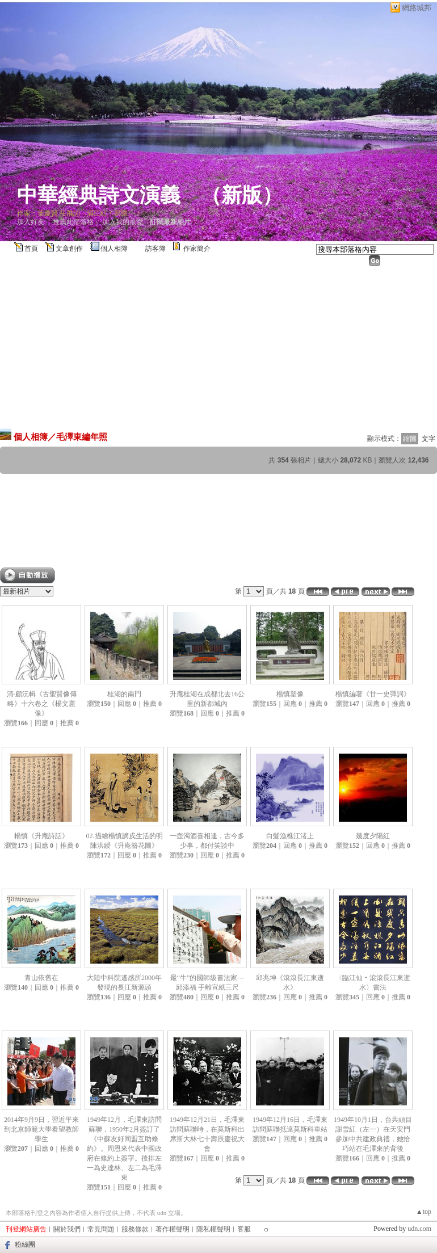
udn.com (419, 1229)
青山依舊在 (41, 978)
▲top (423, 1212)
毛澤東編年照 (81, 437)
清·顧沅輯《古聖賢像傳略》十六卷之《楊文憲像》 (42, 703)
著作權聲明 (173, 1229)
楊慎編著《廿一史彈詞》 (372, 694)
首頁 (31, 249)
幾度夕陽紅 (373, 836)
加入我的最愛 (122, 222)
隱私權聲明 (213, 1229)
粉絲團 (25, 1244)
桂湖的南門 (124, 694)
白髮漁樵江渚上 (290, 836)
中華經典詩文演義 (98, 195)
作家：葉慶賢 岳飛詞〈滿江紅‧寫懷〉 (76, 213)
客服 (244, 1229)
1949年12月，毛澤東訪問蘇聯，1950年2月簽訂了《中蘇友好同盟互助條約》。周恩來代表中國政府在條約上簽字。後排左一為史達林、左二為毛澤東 (124, 1148)
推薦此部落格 (73, 222)
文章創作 (69, 249)
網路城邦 (416, 7)
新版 (241, 195)
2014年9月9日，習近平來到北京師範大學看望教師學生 (41, 1129)
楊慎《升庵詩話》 (41, 836)
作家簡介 (197, 249)
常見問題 (101, 1229)
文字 (428, 439)
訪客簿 (155, 249)
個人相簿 (114, 249)
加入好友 (30, 222)
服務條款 (135, 1229)
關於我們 (67, 1229)
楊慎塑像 (290, 694)
